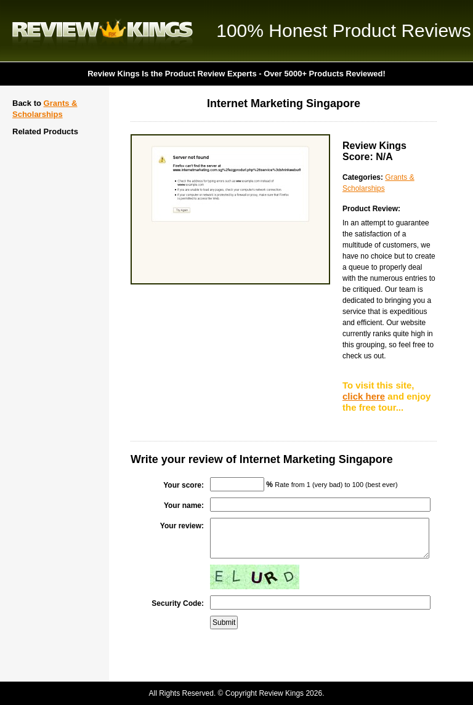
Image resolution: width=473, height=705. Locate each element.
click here (363, 396)
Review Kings (102, 31)
